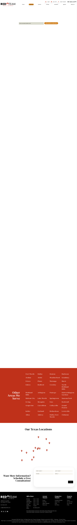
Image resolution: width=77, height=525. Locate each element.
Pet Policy (57, 504)
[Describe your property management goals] (63, 60)
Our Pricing (69, 503)
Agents (64, 4)
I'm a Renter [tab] (63, 44)
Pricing (59, 31)
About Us (72, 4)
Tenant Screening (30, 31)
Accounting (50, 31)
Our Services (70, 501)
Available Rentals (58, 500)
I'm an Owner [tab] (55, 44)
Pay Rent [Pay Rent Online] (54, 1)
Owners (39, 4)
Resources (45, 504)
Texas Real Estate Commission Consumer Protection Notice (39, 512)
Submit (51, 23)
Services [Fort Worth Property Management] (31, 4)
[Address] (63, 55)
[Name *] (63, 47)
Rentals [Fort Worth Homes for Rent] (47, 4)
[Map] (38, 447)
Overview (18, 31)
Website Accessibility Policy (59, 522)
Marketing (23, 31)
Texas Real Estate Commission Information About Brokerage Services (41, 510)
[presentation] (66, 67)
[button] (1, 511)
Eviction (55, 31)
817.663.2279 (71, 2)
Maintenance (44, 31)
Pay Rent (44, 501)
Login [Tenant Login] (47, 1)
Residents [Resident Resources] (56, 4)
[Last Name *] (64, 471)
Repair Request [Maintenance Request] (62, 1)
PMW (52, 519)
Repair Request (46, 503)
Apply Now (57, 501)
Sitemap (56, 519)
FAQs (56, 503)
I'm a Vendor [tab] (69, 44)
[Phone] (45, 474)
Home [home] (23, 4)
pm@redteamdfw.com (5, 507)
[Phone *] (63, 52)
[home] (8, 4)
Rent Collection (37, 31)
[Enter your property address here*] (31, 23)
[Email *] (63, 50)
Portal (44, 500)
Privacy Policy (62, 519)
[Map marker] (33, 451)
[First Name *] (45, 471)
